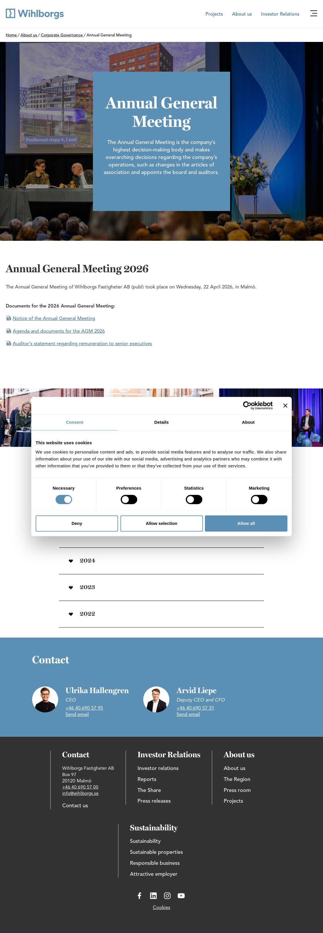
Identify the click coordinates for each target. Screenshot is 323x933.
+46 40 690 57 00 (80, 787)
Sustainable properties (156, 852)
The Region (237, 779)
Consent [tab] (75, 422)
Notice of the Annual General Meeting (54, 318)
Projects (214, 14)
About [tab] (248, 422)
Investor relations (158, 768)
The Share (149, 790)
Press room (237, 790)
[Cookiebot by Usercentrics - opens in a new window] (247, 405)
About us (242, 14)
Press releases (154, 801)
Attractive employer (153, 874)
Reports (146, 779)
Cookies (161, 908)
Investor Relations (280, 14)
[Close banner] (285, 405)
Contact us (75, 805)
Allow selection (161, 523)
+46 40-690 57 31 (195, 708)
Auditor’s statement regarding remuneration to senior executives (82, 344)
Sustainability (145, 841)
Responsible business (155, 863)
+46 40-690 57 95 (84, 708)
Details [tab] (161, 422)
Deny (76, 523)
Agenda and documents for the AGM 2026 (59, 331)
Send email (77, 714)
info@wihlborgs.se (80, 793)
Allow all (246, 523)
